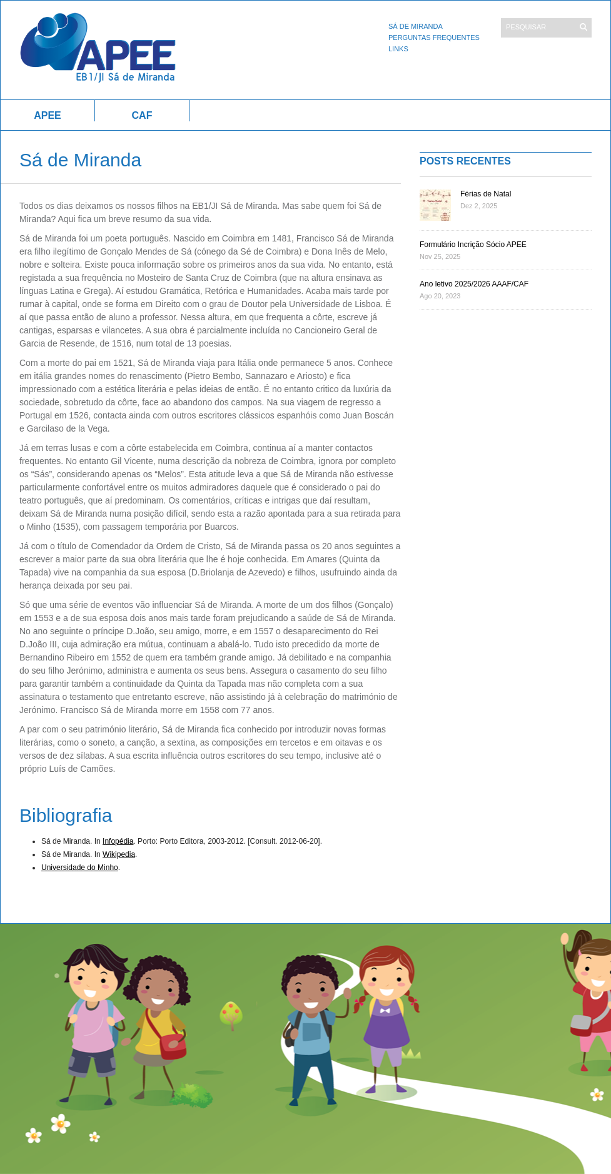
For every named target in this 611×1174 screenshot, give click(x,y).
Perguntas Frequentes (434, 37)
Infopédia (118, 841)
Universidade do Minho (79, 867)
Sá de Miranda (415, 26)
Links (398, 49)
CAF (142, 115)
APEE (47, 115)
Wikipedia (119, 854)
